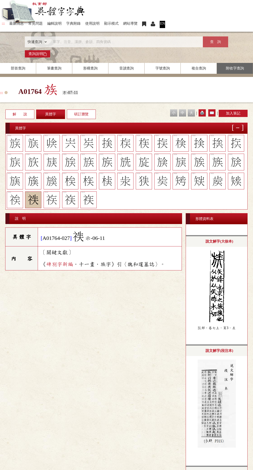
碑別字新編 (59, 264)
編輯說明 (54, 23)
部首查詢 (18, 68)
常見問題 (35, 23)
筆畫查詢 (54, 68)
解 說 (20, 114)
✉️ (212, 113)
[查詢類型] (36, 41)
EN (162, 23)
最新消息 (16, 23)
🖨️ (202, 113)
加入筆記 (233, 113)
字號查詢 (162, 68)
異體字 (50, 114)
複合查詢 (199, 68)
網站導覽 (130, 23)
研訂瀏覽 (81, 114)
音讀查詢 (126, 68)
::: (3, 23)
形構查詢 (90, 68)
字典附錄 (73, 23)
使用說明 (92, 23)
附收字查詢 (235, 68)
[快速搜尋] (124, 41)
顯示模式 (111, 23)
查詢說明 (37, 54)
